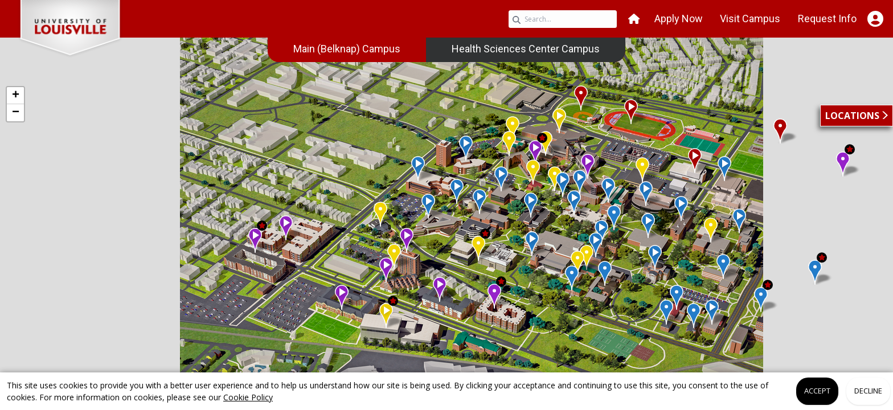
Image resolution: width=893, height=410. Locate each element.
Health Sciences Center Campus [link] (526, 49)
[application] (446, 215)
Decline (868, 391)
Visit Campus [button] (750, 18)
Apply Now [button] (678, 18)
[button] (633, 19)
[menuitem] (347, 49)
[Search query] (563, 19)
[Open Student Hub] (875, 19)
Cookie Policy (248, 397)
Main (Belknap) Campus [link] (346, 49)
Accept (817, 391)
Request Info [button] (827, 18)
